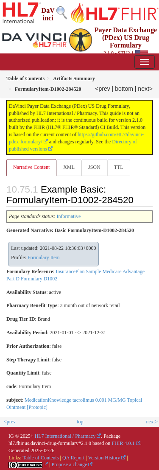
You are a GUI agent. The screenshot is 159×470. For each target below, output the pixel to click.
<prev (102, 88)
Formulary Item (44, 257)
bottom (124, 88)
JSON (94, 167)
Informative (69, 216)
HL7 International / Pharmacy (65, 436)
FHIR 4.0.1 (123, 443)
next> (145, 88)
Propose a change (69, 464)
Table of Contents (40, 458)
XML (69, 167)
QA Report (73, 458)
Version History (104, 458)
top (80, 422)
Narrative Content (31, 167)
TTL (118, 167)
